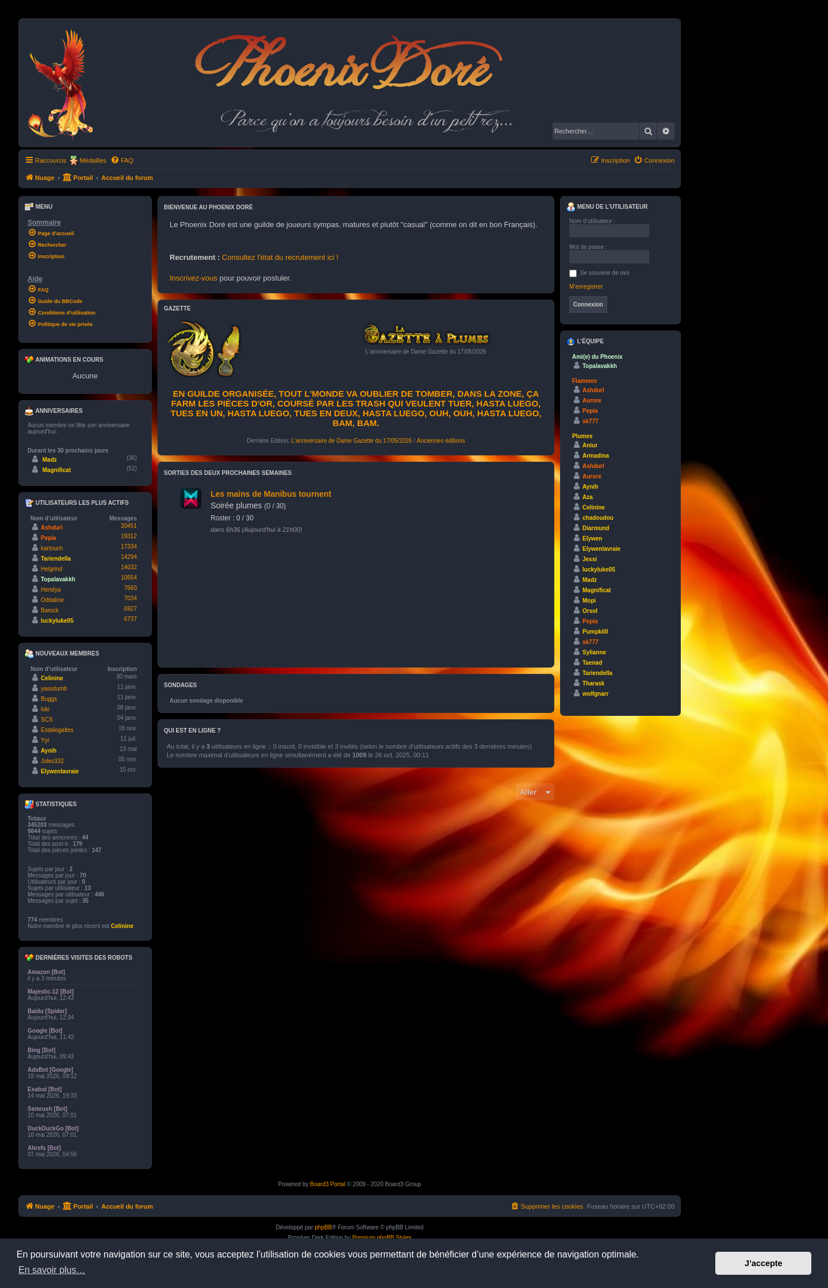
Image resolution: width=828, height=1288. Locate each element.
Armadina (595, 456)
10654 (129, 577)
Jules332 (52, 761)
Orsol (589, 611)
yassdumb (54, 688)
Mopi (589, 600)
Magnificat (57, 470)
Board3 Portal (327, 1184)
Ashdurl (52, 527)
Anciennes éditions (441, 441)
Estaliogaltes (57, 730)
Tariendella (56, 558)
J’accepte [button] (764, 1263)
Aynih (48, 750)
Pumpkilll (595, 631)
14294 (129, 557)
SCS (47, 719)
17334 (129, 546)
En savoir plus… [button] (52, 1270)
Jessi (589, 559)
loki (45, 709)
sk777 (590, 421)
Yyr (45, 740)
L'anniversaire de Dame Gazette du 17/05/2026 (352, 441)
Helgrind (51, 569)
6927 (130, 608)
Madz (50, 460)
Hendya (50, 589)
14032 (129, 567)
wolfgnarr (595, 694)
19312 (129, 536)
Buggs (49, 699)
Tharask (593, 683)
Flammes (584, 381)
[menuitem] (121, 160)
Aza (587, 497)
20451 (129, 526)
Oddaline (52, 600)
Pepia (48, 538)
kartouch (52, 548)
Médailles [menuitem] (92, 160)
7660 (130, 588)
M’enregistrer (586, 286)
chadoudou (598, 518)
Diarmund (596, 528)
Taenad (592, 663)
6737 (130, 619)
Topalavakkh (58, 579)
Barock (50, 610)
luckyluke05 (57, 621)
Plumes (582, 436)
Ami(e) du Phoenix (597, 357)
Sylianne (594, 652)
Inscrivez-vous (193, 278)
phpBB (323, 1227)
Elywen (592, 538)
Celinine (52, 678)
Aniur (589, 445)
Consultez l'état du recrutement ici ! (280, 257)
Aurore (591, 400)
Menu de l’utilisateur (606, 207)
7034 (130, 598)
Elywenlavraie (60, 771)
